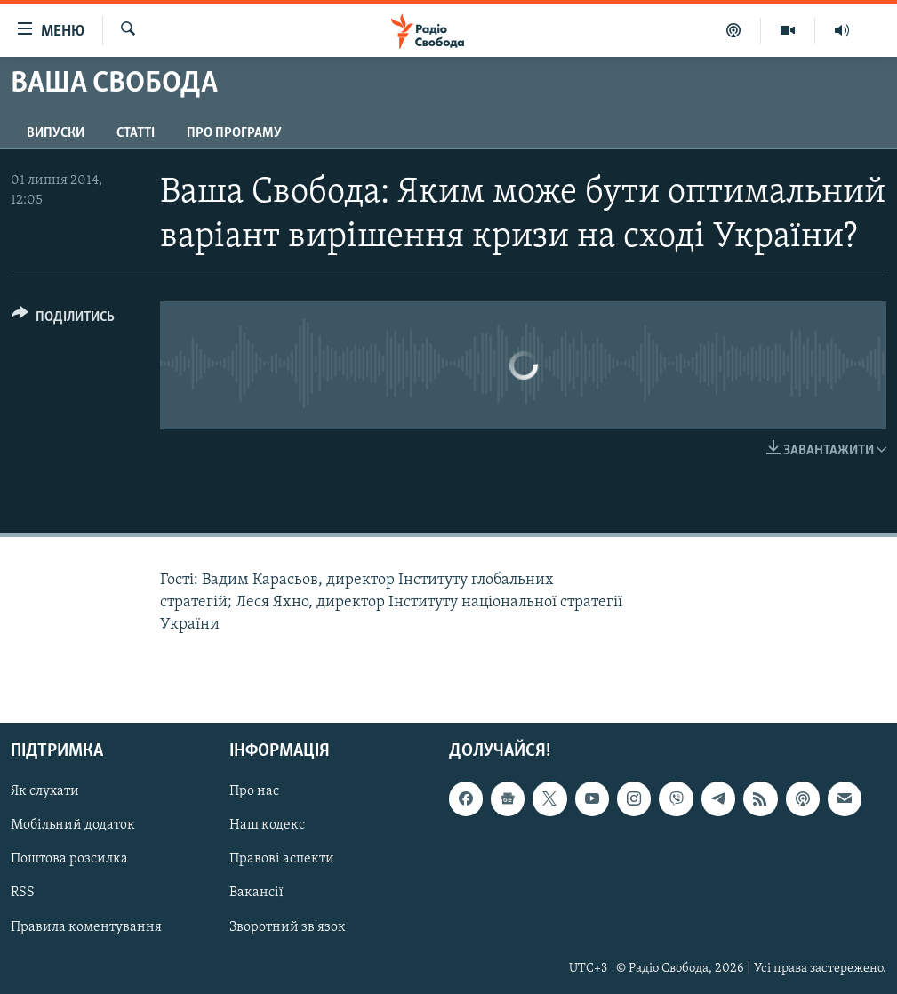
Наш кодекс (267, 826)
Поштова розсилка (69, 860)
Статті (135, 133)
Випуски (55, 133)
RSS (23, 893)
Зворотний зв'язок (287, 927)
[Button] (63, 319)
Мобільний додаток (73, 826)
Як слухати (45, 792)
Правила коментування (86, 927)
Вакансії (256, 893)
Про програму (234, 133)
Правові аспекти (281, 860)
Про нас (254, 792)
